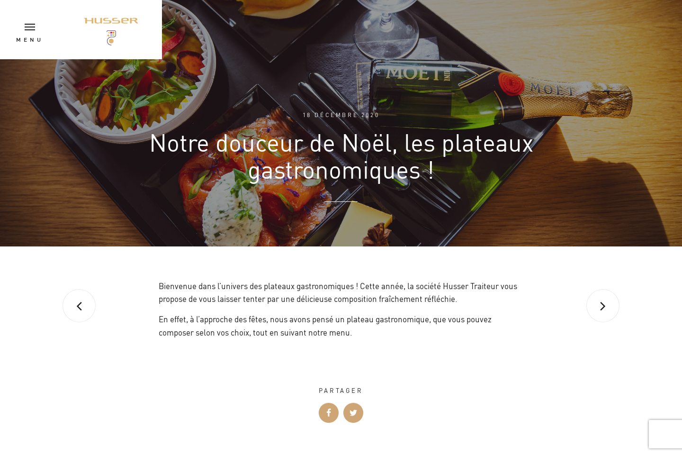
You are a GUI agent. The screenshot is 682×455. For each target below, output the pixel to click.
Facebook (329, 413)
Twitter (353, 413)
